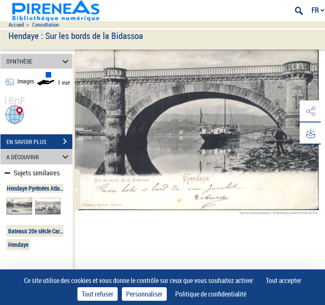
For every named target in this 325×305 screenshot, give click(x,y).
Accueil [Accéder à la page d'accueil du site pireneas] (16, 24)
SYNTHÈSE (38, 61)
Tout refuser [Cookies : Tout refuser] (97, 294)
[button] (14, 114)
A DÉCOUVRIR (38, 157)
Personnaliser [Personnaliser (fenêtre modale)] (144, 294)
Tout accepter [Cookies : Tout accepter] (283, 280)
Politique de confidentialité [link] (210, 294)
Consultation (45, 24)
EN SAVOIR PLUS (39, 141)
